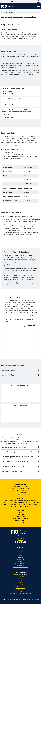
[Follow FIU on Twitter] (21, 542)
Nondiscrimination (20, 590)
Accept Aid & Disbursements (20, 518)
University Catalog (31, 38)
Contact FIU (20, 538)
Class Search (19, 34)
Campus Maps (20, 578)
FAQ (24, 492)
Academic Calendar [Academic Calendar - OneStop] (20, 514)
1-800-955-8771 (24, 490)
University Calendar (20, 576)
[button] (38, 6)
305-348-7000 (23, 486)
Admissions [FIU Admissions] (20, 552)
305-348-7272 (24, 488)
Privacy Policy (28, 601)
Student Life (20, 559)
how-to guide (31, 325)
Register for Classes (30, 17)
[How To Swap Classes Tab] (20, 375)
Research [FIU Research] (20, 557)
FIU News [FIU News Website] (20, 540)
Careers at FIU (20, 565)
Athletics (20, 561)
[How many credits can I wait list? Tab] (20, 471)
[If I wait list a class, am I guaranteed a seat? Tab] (20, 452)
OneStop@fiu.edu (20, 494)
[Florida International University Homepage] (9, 1)
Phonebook (17, 574)
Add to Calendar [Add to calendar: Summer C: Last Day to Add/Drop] (8, 104)
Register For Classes (20, 520)
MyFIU (11, 152)
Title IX (20, 592)
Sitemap (34, 601)
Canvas (21, 582)
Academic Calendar (6, 56)
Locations (20, 555)
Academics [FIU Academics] (20, 553)
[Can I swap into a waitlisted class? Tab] (20, 466)
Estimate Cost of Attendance (20, 567)
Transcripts (20, 522)
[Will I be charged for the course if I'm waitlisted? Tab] (20, 456)
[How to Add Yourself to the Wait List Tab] (20, 447)
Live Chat (18, 492)
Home (2, 17)
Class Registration (18, 17)
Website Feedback (9, 601)
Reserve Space (20, 588)
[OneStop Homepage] (7, 6)
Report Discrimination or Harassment (20, 593)
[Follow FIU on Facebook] (19, 542)
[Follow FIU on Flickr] (25, 542)
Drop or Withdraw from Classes (25, 281)
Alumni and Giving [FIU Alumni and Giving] (20, 563)
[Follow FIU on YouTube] (23, 542)
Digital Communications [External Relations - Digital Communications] (33, 599)
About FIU (20, 550)
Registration (8, 17)
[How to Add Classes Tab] (20, 370)
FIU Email (20, 584)
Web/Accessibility (19, 601)
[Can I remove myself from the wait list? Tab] (20, 461)
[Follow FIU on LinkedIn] (17, 542)
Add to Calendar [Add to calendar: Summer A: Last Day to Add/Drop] (8, 93)
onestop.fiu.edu (35, 56)
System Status (20, 586)
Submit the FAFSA (20, 516)
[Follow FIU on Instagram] (16, 542)
